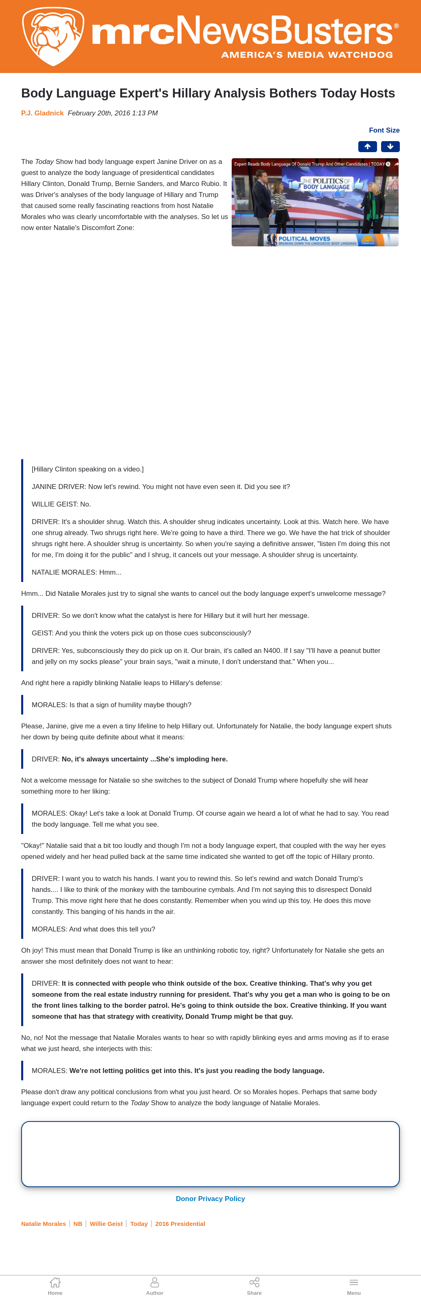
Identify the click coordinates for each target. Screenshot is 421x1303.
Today (139, 1223)
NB (78, 1223)
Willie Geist (106, 1223)
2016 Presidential (181, 1223)
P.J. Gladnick (42, 113)
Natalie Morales (43, 1223)
